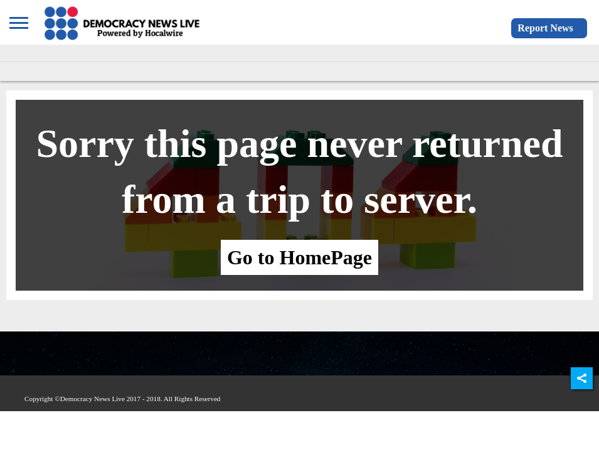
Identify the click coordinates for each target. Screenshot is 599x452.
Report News (545, 28)
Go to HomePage (299, 257)
